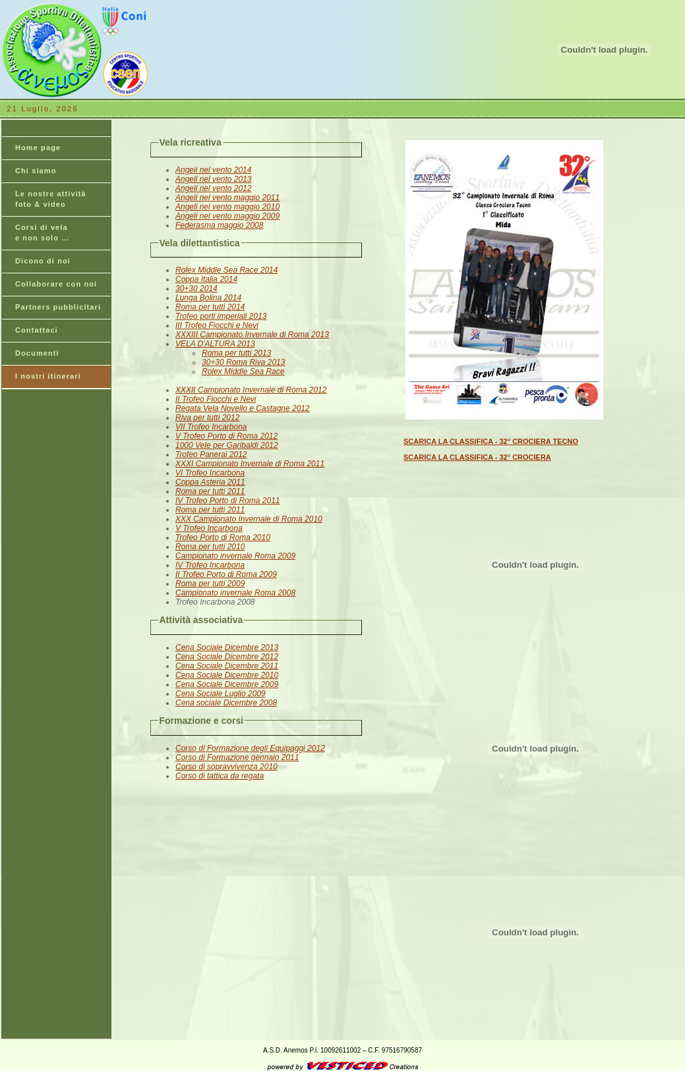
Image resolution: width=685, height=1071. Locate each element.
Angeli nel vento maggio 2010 (227, 206)
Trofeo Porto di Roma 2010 (222, 537)
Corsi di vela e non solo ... (42, 232)
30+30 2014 (196, 288)
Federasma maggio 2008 (219, 225)
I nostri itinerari (48, 376)
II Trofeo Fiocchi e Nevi (215, 399)
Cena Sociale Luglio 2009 (220, 693)
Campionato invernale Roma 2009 (235, 556)
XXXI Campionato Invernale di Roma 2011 (249, 463)
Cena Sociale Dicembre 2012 (226, 656)
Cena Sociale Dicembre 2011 (226, 666)
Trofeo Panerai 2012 (211, 454)
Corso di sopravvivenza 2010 (226, 766)
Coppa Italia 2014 (206, 279)
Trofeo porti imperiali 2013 (221, 316)
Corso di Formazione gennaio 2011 (237, 757)
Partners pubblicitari (58, 307)
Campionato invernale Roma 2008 (235, 592)
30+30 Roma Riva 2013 (243, 362)
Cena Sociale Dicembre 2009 (226, 684)
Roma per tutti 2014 (210, 307)
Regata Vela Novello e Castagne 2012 (242, 408)
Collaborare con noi (56, 284)
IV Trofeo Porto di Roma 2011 (227, 500)
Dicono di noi (43, 261)
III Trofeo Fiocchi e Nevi (216, 325)
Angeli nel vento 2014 (213, 170)
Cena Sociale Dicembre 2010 (226, 675)
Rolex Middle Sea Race (243, 371)
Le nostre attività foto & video (50, 199)
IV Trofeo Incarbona (210, 565)
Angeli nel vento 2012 (213, 188)
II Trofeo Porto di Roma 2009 (226, 574)
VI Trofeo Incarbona (210, 473)
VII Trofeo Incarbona (211, 426)
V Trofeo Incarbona (209, 528)
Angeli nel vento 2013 (213, 179)
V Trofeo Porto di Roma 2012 (226, 436)
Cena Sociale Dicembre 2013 (226, 647)
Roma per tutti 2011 (210, 491)
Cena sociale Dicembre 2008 (226, 702)
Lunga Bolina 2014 (208, 297)
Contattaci (36, 330)
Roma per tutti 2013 (236, 353)
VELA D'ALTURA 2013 (215, 343)
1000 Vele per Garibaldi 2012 (226, 445)
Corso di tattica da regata (219, 776)
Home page (38, 147)
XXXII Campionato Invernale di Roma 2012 (250, 390)
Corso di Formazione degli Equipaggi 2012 (250, 748)
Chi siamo (35, 171)
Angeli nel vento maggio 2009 (227, 216)
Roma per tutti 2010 (210, 546)
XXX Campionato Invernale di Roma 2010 (248, 519)
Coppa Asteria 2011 (210, 482)
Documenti (37, 353)
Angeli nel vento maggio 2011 (227, 197)
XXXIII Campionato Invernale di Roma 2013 (252, 334)
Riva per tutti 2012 (207, 417)
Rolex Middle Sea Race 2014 (226, 270)
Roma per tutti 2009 (210, 583)
